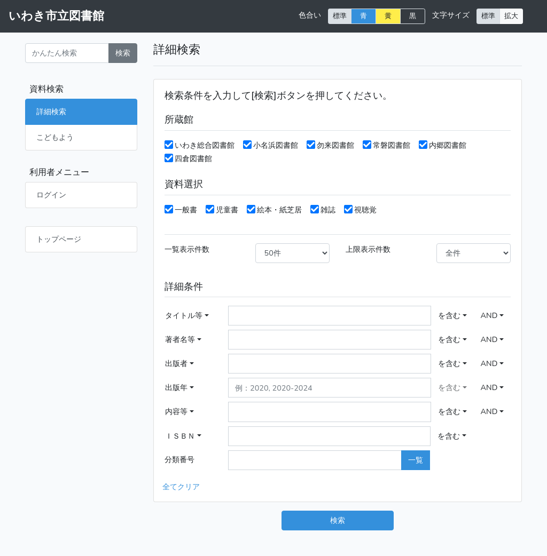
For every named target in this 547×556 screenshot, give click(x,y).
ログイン (51, 194)
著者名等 (180, 339)
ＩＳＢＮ (180, 436)
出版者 (176, 363)
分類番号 (179, 459)
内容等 (176, 411)
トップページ (58, 239)
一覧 (415, 460)
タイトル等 (183, 315)
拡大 (511, 15)
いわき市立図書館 (56, 16)
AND (489, 315)
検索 (122, 52)
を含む (449, 315)
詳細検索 (51, 111)
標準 (340, 15)
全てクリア (181, 486)
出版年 (176, 387)
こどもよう (55, 137)
